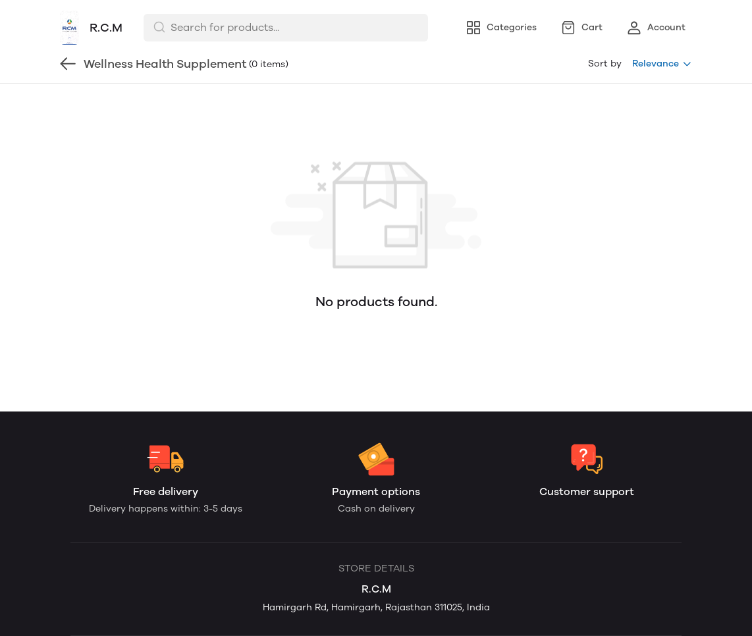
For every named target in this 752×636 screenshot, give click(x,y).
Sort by (605, 63)
